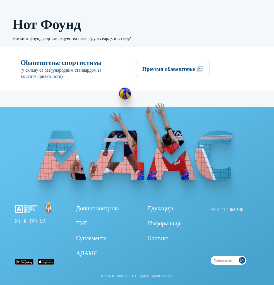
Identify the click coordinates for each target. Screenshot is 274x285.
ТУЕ (82, 223)
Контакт (158, 238)
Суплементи (91, 238)
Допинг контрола (97, 208)
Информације (165, 223)
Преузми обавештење (172, 69)
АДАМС (87, 253)
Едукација (160, 208)
